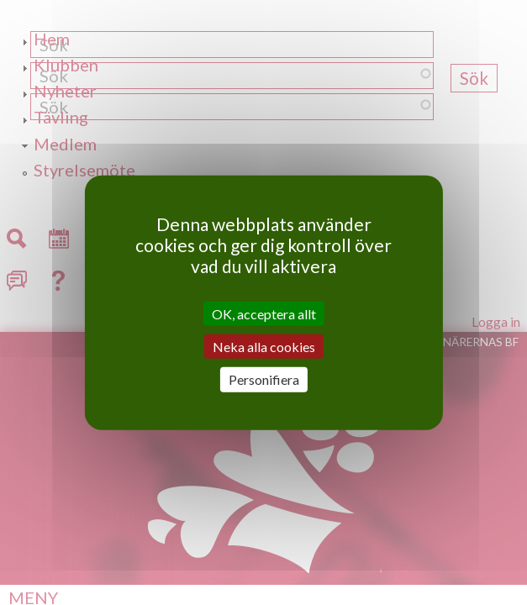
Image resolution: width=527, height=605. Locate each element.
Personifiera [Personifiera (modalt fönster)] (264, 379)
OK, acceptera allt (264, 314)
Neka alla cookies (264, 347)
